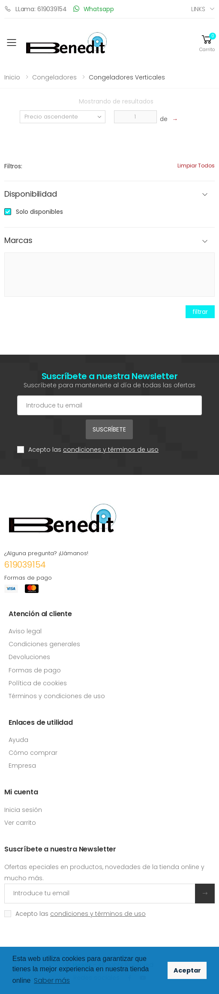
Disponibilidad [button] (30, 194)
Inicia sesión (23, 810)
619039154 (25, 565)
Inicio (12, 77)
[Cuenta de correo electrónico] (109, 405)
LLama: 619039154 (35, 9)
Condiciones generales (44, 644)
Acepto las (93, 449)
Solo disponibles (39, 211)
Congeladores (54, 77)
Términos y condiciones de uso (57, 696)
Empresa (22, 765)
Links (198, 9)
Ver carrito (20, 822)
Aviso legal (25, 631)
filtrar (200, 311)
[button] (207, 42)
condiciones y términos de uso (111, 449)
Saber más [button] (52, 980)
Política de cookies (38, 683)
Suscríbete (109, 429)
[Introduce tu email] (99, 893)
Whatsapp (93, 9)
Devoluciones (29, 657)
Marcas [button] (18, 240)
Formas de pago (35, 670)
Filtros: (13, 166)
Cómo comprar (33, 752)
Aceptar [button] (187, 970)
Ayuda (18, 740)
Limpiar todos (196, 165)
